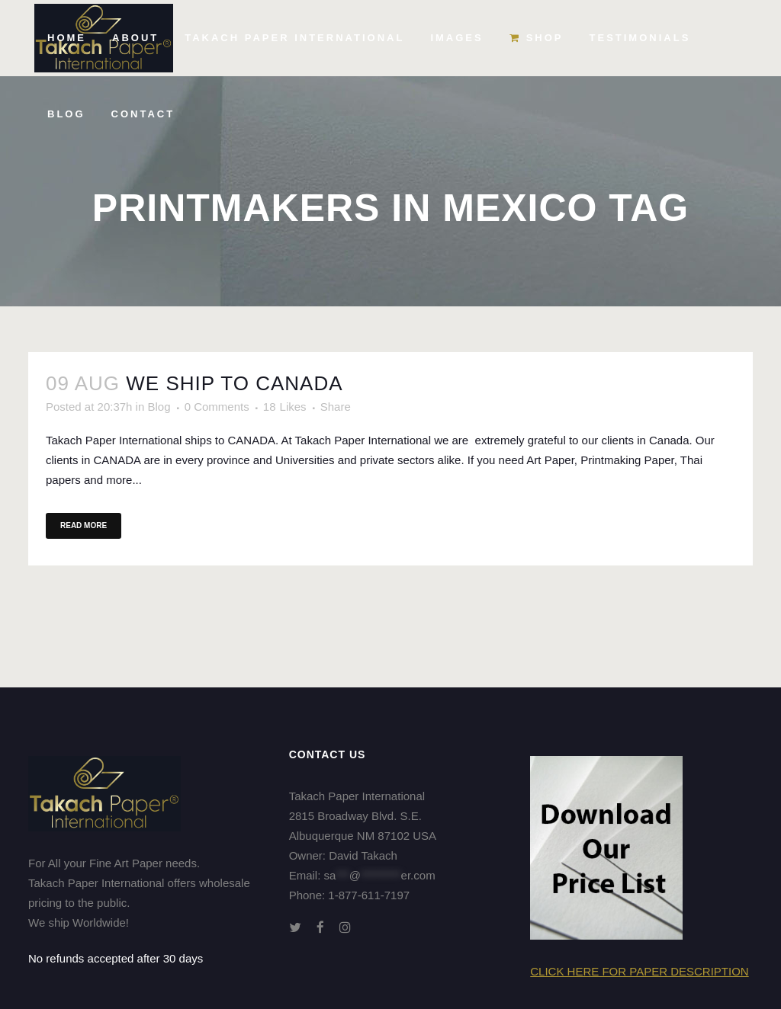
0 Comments (217, 406)
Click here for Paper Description (639, 971)
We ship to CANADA (234, 383)
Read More (83, 525)
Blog (158, 406)
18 (285, 407)
